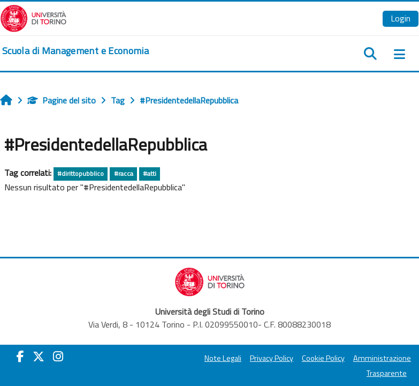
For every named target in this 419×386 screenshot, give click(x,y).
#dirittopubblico (80, 173)
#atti (149, 173)
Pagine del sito (61, 100)
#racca (123, 173)
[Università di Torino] (33, 17)
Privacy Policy (271, 358)
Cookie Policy (323, 358)
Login (400, 18)
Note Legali (222, 358)
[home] (75, 51)
